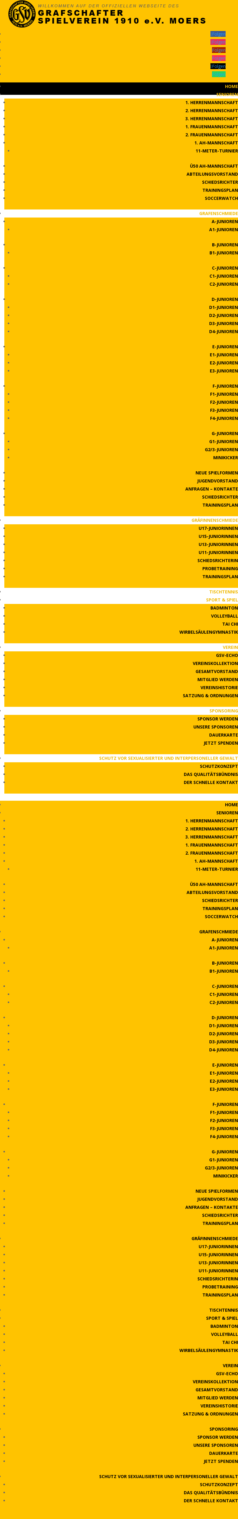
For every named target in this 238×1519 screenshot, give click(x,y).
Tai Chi (230, 624)
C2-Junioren (223, 284)
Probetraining (220, 568)
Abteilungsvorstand (212, 174)
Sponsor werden (217, 719)
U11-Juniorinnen (218, 552)
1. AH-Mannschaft (216, 143)
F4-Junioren (224, 418)
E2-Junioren (224, 363)
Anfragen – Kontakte (211, 489)
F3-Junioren (224, 410)
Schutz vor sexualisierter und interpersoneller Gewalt (168, 758)
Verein (230, 647)
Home (231, 86)
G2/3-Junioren (221, 449)
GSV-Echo (227, 655)
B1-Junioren (223, 253)
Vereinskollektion (215, 663)
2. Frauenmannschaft (211, 135)
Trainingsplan (220, 190)
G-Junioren (225, 433)
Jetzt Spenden (221, 743)
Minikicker (225, 457)
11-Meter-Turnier (217, 151)
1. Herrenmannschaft (211, 102)
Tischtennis (223, 592)
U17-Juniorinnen (218, 528)
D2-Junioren (223, 315)
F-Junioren (225, 386)
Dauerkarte (223, 735)
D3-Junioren (223, 323)
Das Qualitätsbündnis (211, 774)
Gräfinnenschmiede (215, 520)
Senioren (227, 94)
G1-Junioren (223, 441)
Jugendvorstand (217, 481)
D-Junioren (225, 299)
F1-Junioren (224, 394)
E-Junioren (225, 347)
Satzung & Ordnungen (210, 695)
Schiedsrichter (220, 182)
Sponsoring (223, 711)
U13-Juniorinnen (218, 544)
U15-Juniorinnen (218, 536)
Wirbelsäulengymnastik (208, 632)
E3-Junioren (224, 371)
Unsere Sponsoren (215, 727)
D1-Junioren (223, 307)
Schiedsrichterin (217, 560)
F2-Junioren (224, 402)
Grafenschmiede (218, 213)
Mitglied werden (217, 679)
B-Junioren (225, 245)
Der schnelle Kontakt (211, 782)
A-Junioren (225, 221)
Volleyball (224, 616)
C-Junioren (225, 268)
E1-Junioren (224, 355)
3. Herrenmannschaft (211, 118)
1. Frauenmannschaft (211, 127)
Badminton (224, 608)
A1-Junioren (223, 229)
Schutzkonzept (219, 766)
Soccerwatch (221, 198)
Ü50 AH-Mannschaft (214, 166)
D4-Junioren (223, 331)
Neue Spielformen (217, 473)
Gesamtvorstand (217, 671)
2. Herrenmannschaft (211, 110)
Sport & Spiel (222, 600)
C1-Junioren (223, 276)
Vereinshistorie (219, 687)
